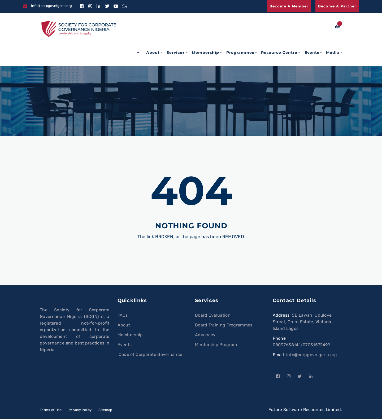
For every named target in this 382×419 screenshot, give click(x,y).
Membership (205, 52)
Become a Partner (337, 6)
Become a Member (289, 6)
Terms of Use (51, 410)
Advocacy (205, 334)
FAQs (123, 315)
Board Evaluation (213, 315)
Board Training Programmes (224, 325)
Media (332, 52)
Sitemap (105, 410)
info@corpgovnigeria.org (311, 354)
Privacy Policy (80, 410)
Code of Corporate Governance (150, 354)
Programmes (240, 52)
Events (312, 52)
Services (176, 52)
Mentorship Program (216, 344)
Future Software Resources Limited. (305, 409)
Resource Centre (279, 52)
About (153, 52)
